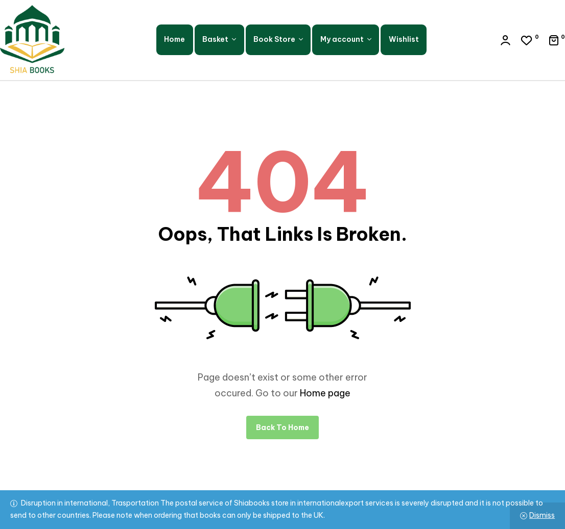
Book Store (274, 39)
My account (342, 39)
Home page (325, 393)
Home (174, 39)
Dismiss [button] (542, 515)
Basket (215, 39)
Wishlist (404, 39)
